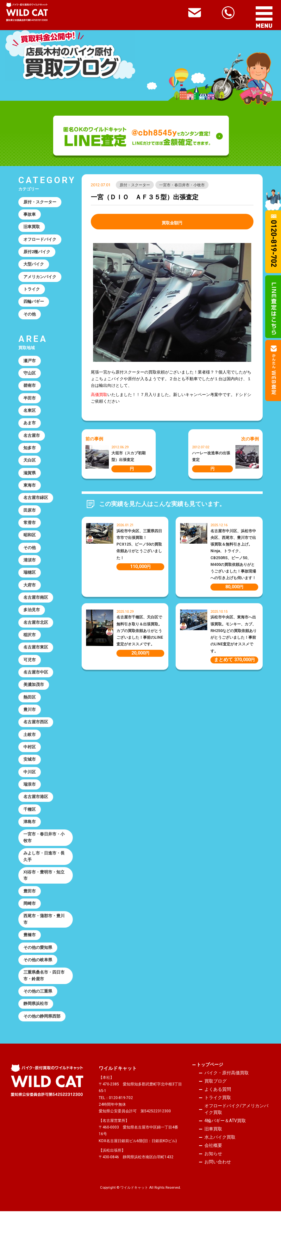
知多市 (30, 454)
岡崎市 (30, 923)
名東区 (30, 415)
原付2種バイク (37, 253)
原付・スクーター (135, 185)
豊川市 (30, 723)
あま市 (30, 428)
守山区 (30, 377)
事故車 (30, 215)
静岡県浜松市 (36, 1026)
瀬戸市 (30, 364)
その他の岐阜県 (38, 981)
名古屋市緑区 (36, 505)
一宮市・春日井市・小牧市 (182, 185)
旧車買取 (32, 228)
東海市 (30, 492)
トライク (32, 292)
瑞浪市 (30, 800)
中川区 (30, 787)
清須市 (30, 569)
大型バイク (34, 266)
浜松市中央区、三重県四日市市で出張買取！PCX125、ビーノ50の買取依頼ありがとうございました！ (139, 544)
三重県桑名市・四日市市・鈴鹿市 (44, 997)
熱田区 (30, 710)
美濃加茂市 (34, 697)
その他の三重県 (38, 1013)
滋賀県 (30, 479)
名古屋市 (32, 441)
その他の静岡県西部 (42, 1039)
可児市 (30, 672)
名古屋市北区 (36, 633)
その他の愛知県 (38, 968)
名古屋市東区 (36, 659)
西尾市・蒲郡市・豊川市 (44, 939)
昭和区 (30, 544)
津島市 (30, 838)
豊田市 (30, 910)
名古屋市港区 (36, 813)
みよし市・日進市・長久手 (44, 874)
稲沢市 (30, 646)
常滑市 (30, 531)
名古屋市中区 (36, 684)
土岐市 (30, 749)
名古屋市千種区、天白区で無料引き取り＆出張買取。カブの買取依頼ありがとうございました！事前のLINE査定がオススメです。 (139, 631)
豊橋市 (30, 955)
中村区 (30, 761)
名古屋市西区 (36, 736)
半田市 (30, 403)
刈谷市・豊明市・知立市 (44, 894)
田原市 (30, 518)
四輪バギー (34, 304)
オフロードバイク (40, 240)
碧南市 (30, 390)
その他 (30, 317)
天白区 (30, 467)
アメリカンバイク (40, 279)
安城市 (30, 774)
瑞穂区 (30, 582)
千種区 (30, 825)
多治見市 (32, 620)
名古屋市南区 (36, 608)
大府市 (30, 595)
